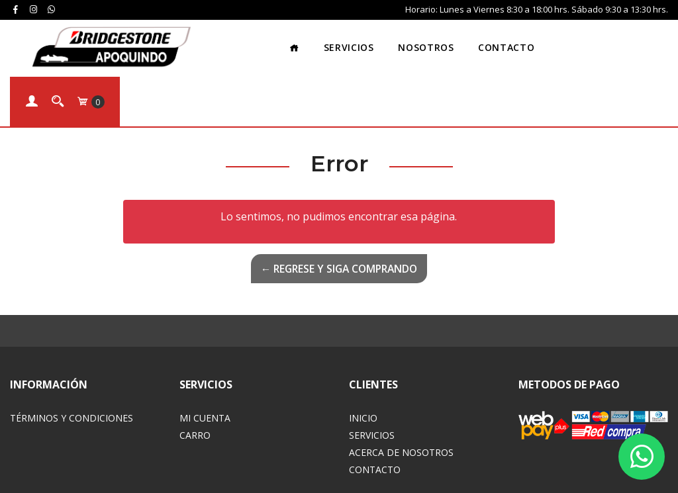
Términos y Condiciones (71, 360)
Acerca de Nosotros (401, 394)
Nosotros (353, 42)
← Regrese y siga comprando (338, 211)
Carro (195, 377)
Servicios (275, 42)
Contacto (433, 42)
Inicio (363, 360)
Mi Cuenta (204, 360)
